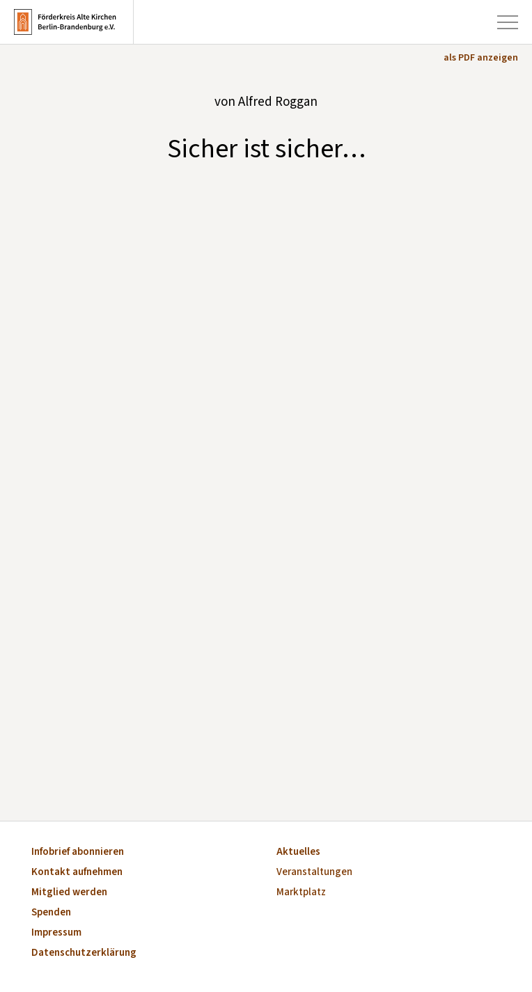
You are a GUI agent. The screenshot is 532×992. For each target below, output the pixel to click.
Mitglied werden (69, 892)
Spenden (51, 913)
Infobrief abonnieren (77, 852)
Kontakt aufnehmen (77, 872)
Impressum (56, 933)
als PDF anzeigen (481, 58)
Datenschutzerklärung (83, 953)
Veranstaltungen (314, 872)
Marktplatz (301, 892)
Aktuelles (298, 852)
